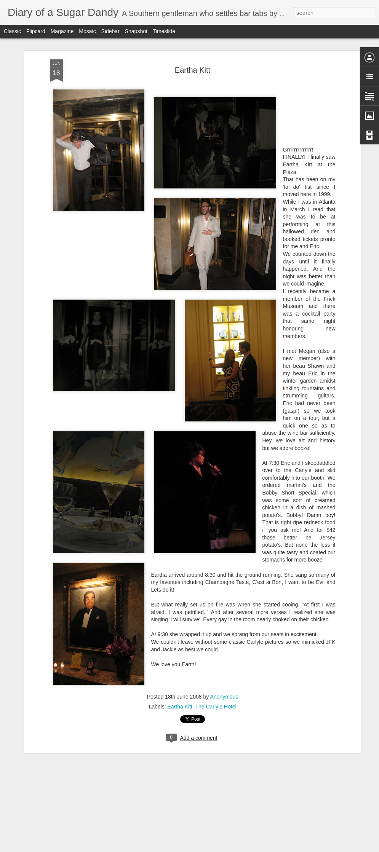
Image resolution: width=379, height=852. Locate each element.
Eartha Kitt (192, 70)
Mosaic (87, 31)
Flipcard (35, 31)
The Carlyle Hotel (215, 707)
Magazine (62, 31)
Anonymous (224, 697)
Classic (12, 31)
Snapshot (136, 31)
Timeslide (164, 31)
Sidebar (110, 31)
